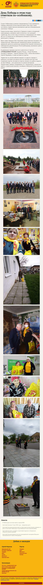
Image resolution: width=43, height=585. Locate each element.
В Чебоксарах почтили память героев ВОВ (12, 523)
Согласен (21, 583)
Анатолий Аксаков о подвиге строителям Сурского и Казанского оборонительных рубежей (18, 531)
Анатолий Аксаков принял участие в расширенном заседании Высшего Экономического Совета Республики (20, 535)
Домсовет (4, 573)
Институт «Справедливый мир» (9, 565)
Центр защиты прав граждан (8, 566)
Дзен (3, 553)
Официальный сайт (6, 549)
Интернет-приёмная (6, 550)
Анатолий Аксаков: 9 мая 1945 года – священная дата (15, 525)
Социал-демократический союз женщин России (9, 571)
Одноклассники (5, 557)
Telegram (4, 551)
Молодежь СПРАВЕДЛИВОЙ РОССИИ (8, 569)
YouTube (21, 554)
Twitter (3, 554)
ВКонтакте (4, 556)
